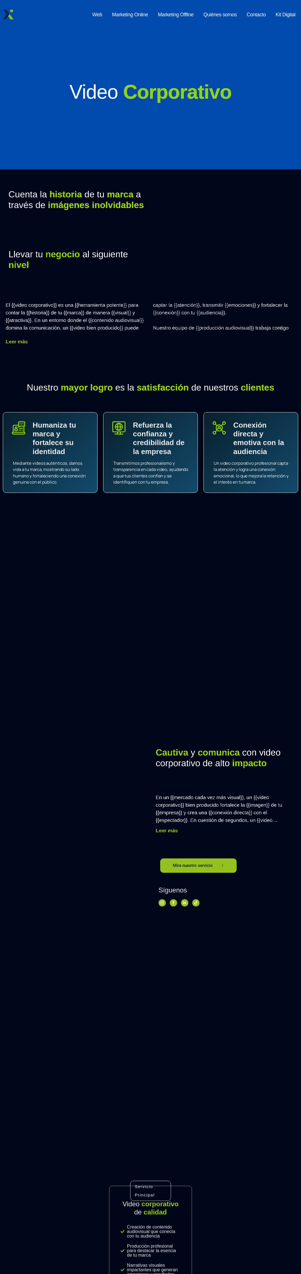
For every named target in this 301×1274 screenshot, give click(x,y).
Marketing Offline (176, 14)
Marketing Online (130, 14)
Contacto (256, 14)
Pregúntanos (151, 1225)
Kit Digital (285, 14)
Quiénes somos (220, 14)
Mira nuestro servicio (198, 865)
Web (97, 14)
